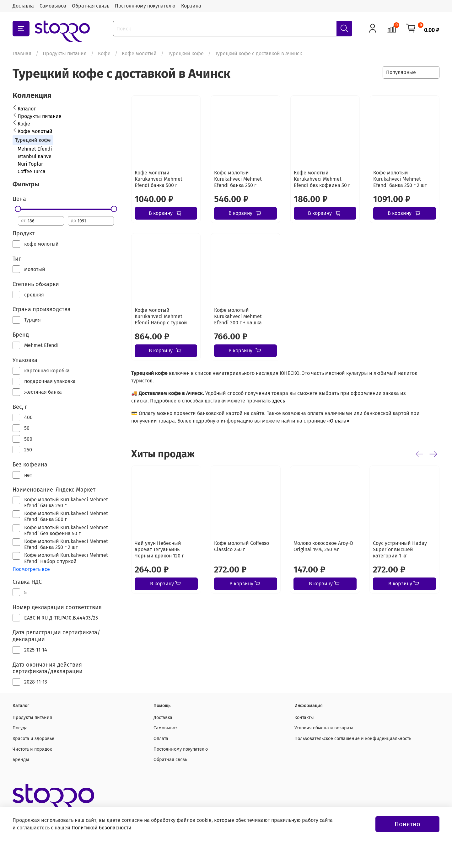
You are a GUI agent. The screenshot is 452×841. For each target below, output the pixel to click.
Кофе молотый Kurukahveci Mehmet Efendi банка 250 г (238, 179)
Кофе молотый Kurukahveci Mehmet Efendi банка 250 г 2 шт (400, 179)
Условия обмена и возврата (323, 728)
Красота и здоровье (33, 738)
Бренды (21, 759)
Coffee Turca (32, 171)
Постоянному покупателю (145, 6)
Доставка (23, 6)
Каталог (27, 109)
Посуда (20, 728)
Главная (22, 53)
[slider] (18, 209)
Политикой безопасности (102, 828)
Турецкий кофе (186, 53)
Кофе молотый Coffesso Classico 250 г (241, 546)
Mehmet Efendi (35, 149)
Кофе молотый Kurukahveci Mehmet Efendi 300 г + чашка (238, 316)
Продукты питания (65, 53)
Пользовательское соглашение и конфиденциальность (352, 738)
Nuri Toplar (30, 164)
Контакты (304, 717)
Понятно (407, 824)
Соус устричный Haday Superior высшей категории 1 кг (400, 549)
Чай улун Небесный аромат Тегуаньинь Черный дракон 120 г (159, 549)
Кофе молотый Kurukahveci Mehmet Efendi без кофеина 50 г (322, 179)
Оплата (160, 738)
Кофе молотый (139, 53)
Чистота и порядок (32, 749)
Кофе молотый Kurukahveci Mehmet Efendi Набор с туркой (161, 316)
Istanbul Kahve (34, 156)
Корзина (191, 6)
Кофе (104, 53)
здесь (278, 401)
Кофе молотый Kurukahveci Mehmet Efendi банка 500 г (158, 179)
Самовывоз (53, 6)
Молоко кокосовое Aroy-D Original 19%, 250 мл (323, 546)
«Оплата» (338, 421)
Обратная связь (90, 6)
